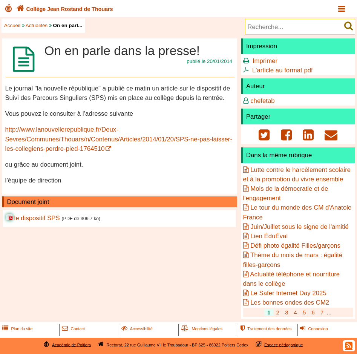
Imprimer (265, 60)
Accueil (12, 25)
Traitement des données (265, 328)
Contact (72, 328)
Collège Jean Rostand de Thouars (64, 9)
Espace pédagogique (283, 344)
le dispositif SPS (37, 218)
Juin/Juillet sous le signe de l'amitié (299, 226)
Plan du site (16, 328)
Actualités (36, 25)
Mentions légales (200, 328)
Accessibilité (136, 328)
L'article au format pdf (282, 70)
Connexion (313, 328)
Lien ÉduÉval (269, 236)
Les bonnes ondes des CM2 (289, 302)
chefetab (262, 100)
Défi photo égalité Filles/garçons (295, 245)
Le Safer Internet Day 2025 (288, 293)
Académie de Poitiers (71, 344)
